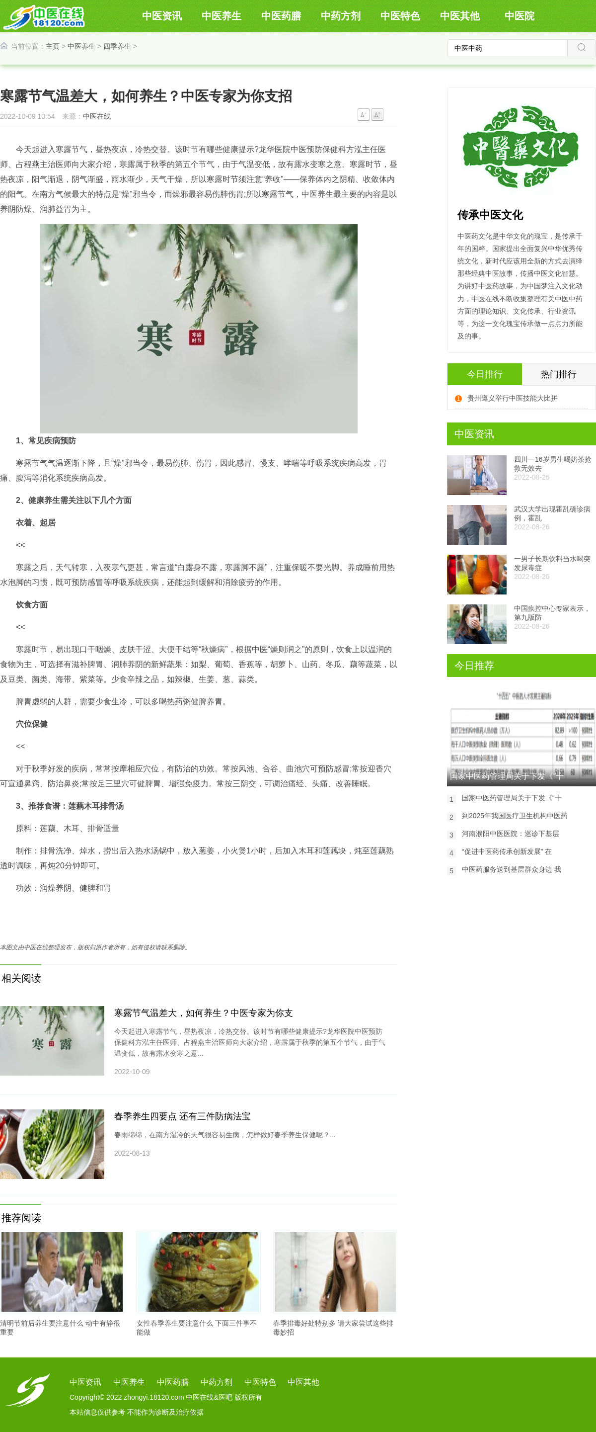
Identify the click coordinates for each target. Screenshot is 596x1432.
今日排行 (485, 374)
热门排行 (559, 374)
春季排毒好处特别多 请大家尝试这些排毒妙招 (333, 1327)
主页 (53, 46)
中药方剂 (341, 15)
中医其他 (460, 15)
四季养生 (117, 46)
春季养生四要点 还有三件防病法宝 (182, 1116)
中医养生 (221, 15)
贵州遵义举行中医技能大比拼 (512, 398)
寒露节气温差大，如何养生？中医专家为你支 (203, 1013)
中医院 (519, 15)
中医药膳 (281, 15)
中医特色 (400, 15)
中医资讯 (162, 15)
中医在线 (97, 116)
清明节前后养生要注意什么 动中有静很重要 (60, 1327)
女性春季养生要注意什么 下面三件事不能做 (197, 1327)
